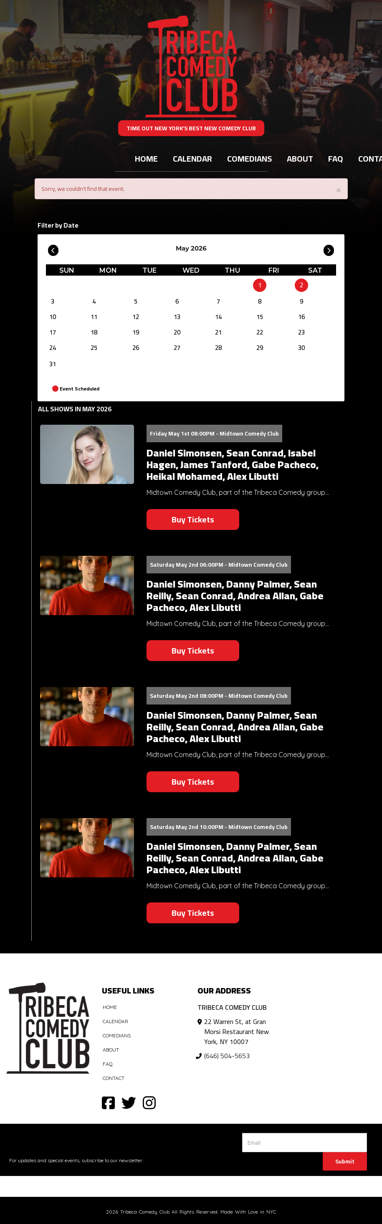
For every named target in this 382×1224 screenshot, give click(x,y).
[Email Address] (304, 1142)
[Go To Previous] (53, 248)
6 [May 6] (177, 301)
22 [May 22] (259, 332)
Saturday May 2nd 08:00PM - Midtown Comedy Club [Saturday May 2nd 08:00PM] (219, 695)
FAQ (335, 158)
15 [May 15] (259, 317)
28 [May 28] (218, 348)
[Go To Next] (329, 248)
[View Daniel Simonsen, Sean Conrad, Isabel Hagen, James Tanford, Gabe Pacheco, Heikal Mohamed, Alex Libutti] (87, 454)
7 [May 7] (218, 301)
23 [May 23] (301, 332)
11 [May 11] (94, 317)
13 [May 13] (177, 317)
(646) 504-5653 (227, 1055)
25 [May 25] (94, 348)
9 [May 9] (301, 301)
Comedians (249, 158)
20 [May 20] (177, 332)
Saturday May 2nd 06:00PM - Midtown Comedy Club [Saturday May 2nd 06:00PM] (219, 564)
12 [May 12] (135, 317)
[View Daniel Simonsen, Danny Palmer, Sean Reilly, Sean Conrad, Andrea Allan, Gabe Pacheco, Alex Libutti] (87, 586)
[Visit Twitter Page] (128, 1102)
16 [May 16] (301, 317)
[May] (218, 285)
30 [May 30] (301, 348)
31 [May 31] (52, 364)
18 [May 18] (94, 332)
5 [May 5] (135, 301)
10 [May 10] (52, 317)
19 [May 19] (135, 332)
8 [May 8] (259, 301)
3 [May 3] (52, 301)
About (300, 158)
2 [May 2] (301, 285)
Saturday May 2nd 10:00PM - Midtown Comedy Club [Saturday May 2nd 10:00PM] (219, 826)
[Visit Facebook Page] (108, 1102)
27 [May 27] (177, 348)
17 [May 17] (52, 332)
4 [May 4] (94, 301)
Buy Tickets (193, 519)
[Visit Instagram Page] (149, 1102)
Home (146, 158)
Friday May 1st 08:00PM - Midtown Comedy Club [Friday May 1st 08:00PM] (214, 433)
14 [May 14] (218, 317)
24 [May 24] (52, 348)
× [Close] (338, 189)
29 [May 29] (259, 348)
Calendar (192, 158)
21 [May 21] (218, 332)
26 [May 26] (135, 348)
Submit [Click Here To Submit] (344, 1161)
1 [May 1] (259, 285)
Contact (113, 1078)
